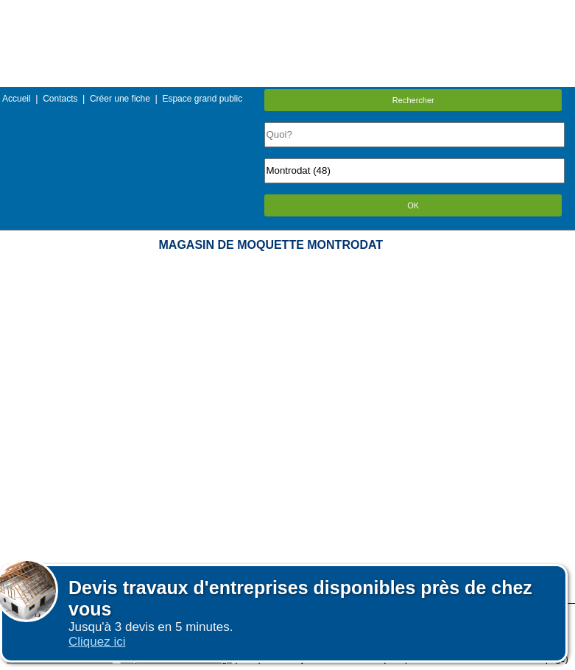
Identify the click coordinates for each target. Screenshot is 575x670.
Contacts (60, 99)
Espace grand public (202, 99)
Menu (287, 10)
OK (413, 205)
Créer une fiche (120, 99)
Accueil (16, 99)
